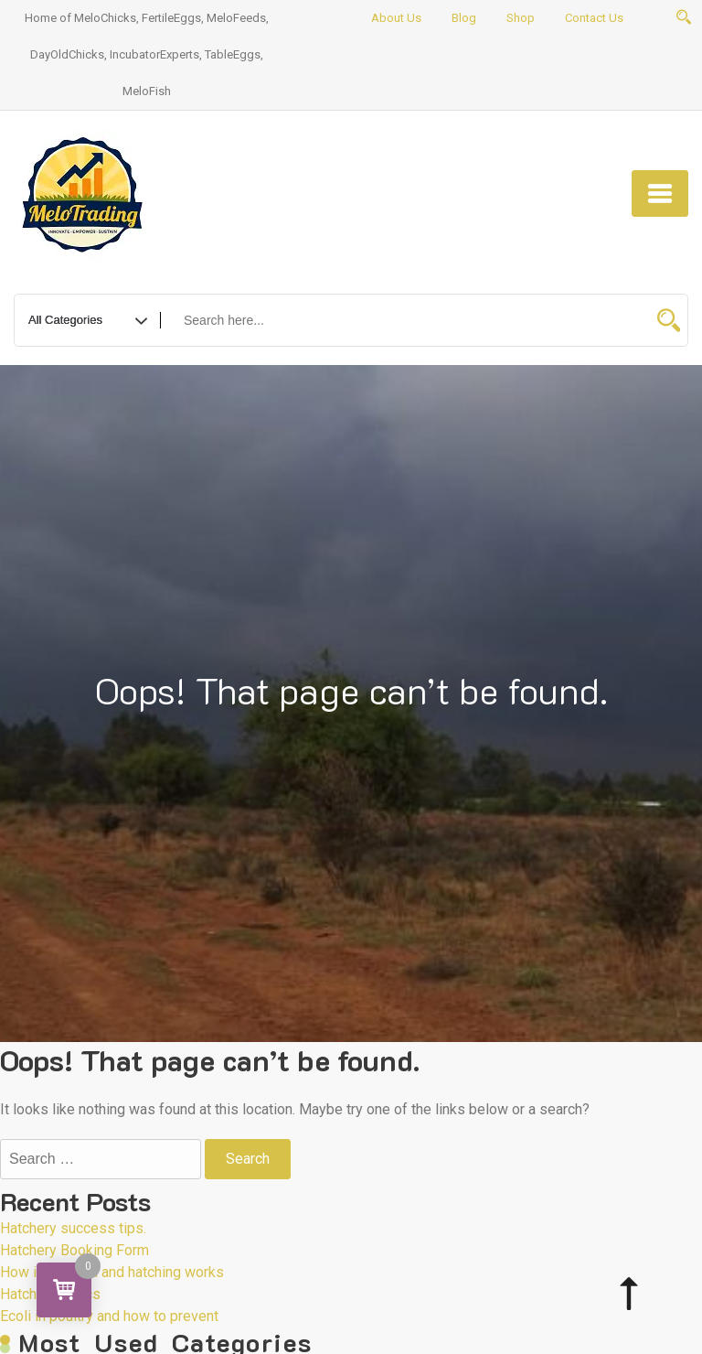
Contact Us (594, 18)
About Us (396, 18)
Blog (464, 18)
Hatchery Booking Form (74, 1250)
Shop (520, 18)
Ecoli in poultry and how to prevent (109, 1316)
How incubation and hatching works (112, 1272)
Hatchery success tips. (73, 1228)
